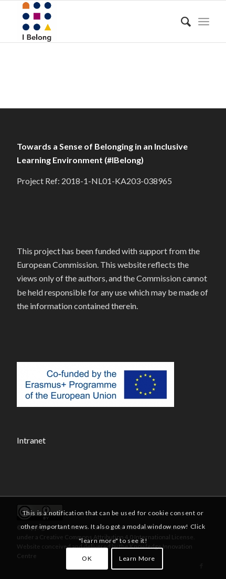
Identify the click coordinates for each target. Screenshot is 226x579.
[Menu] (203, 21)
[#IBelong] (93, 21)
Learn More (137, 558)
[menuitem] (180, 21)
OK (87, 558)
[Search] (180, 21)
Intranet (31, 440)
